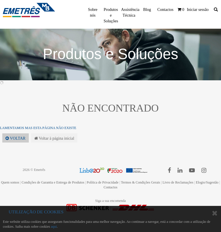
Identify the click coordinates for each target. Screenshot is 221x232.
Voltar (15, 138)
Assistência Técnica (130, 12)
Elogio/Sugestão (207, 182)
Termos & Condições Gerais (140, 182)
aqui (54, 227)
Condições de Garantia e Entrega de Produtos (53, 182)
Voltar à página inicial (54, 138)
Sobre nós (93, 12)
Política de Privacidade (103, 182)
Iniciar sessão (198, 9)
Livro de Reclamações (178, 182)
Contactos (165, 9)
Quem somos (10, 182)
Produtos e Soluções (111, 15)
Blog (147, 9)
